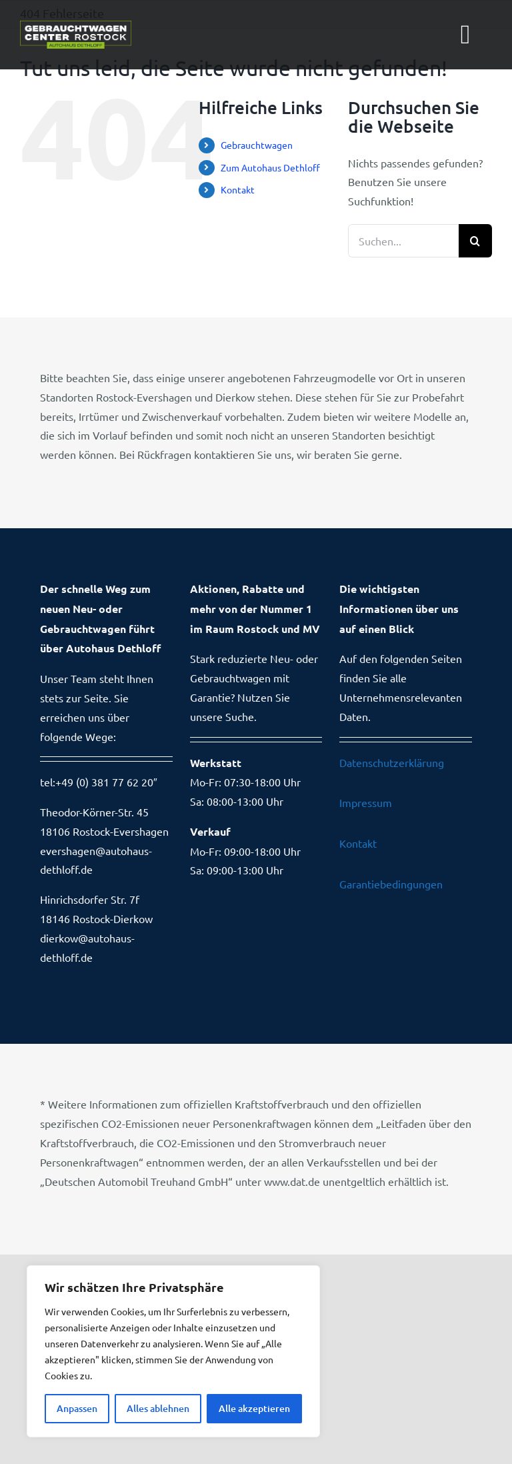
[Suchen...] (403, 240)
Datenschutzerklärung (391, 762)
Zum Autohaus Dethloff (270, 167)
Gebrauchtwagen (257, 145)
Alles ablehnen (158, 1408)
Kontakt (238, 189)
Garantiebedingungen (391, 883)
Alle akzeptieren (254, 1408)
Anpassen (77, 1408)
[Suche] (475, 240)
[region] (173, 1351)
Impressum (365, 802)
